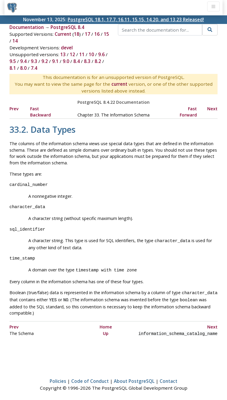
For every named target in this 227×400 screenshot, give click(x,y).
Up (105, 331)
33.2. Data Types (42, 129)
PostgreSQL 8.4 (67, 27)
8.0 (23, 68)
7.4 (34, 68)
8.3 (87, 61)
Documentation (26, 27)
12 (72, 54)
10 (91, 54)
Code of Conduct (90, 378)
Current (63, 34)
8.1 (12, 68)
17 (87, 34)
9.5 (12, 61)
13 (63, 54)
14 (15, 41)
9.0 (66, 61)
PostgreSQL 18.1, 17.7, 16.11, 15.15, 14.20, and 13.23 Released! (136, 19)
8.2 (98, 61)
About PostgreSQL (134, 378)
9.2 (44, 61)
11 (82, 54)
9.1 (55, 61)
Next (212, 108)
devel (67, 48)
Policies (58, 378)
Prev (14, 108)
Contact (168, 378)
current (119, 84)
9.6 (101, 54)
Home (106, 324)
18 (76, 34)
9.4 (23, 61)
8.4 (76, 61)
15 (106, 34)
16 (97, 34)
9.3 (34, 61)
